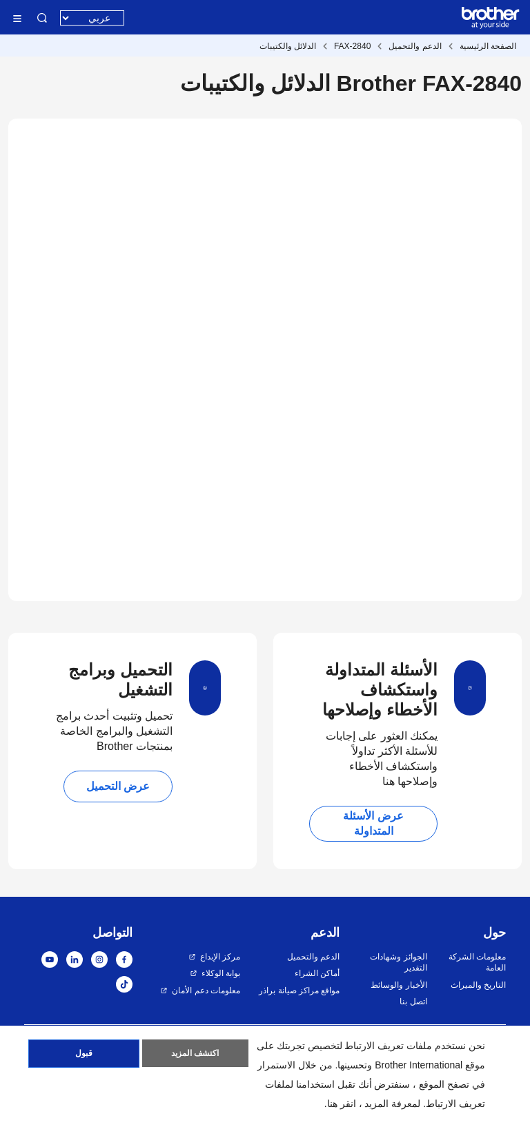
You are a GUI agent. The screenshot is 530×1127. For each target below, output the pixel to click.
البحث (42, 18)
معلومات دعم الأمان (206, 990)
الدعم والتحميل (415, 46)
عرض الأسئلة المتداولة (373, 823)
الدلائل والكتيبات (287, 46)
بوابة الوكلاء (221, 973)
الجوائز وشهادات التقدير (398, 962)
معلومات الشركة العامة (477, 962)
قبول (83, 1054)
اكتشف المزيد (195, 1054)
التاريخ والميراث (478, 985)
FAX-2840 (352, 46)
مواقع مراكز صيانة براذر (299, 990)
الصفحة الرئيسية (488, 46)
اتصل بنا (413, 1001)
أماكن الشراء (317, 973)
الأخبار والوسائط (398, 985)
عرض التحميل (118, 786)
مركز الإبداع (220, 957)
